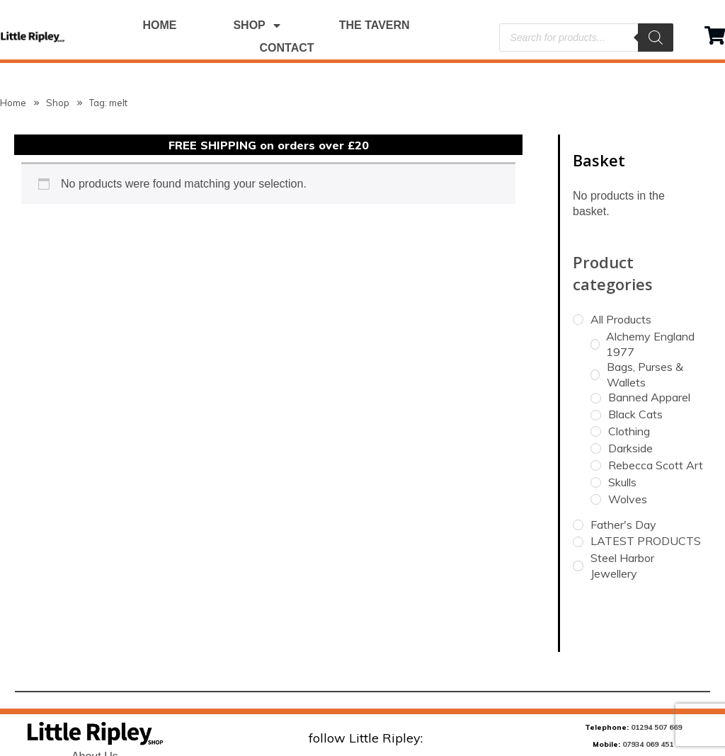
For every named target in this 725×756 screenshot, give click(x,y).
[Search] (655, 37)
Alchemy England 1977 (650, 297)
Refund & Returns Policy (94, 746)
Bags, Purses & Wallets (645, 328)
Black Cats (635, 367)
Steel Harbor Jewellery (622, 519)
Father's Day (623, 477)
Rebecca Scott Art (655, 418)
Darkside (630, 401)
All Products (620, 272)
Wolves (627, 452)
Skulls (622, 435)
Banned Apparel (649, 350)
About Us (95, 710)
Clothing (629, 384)
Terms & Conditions (94, 728)
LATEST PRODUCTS (645, 494)
